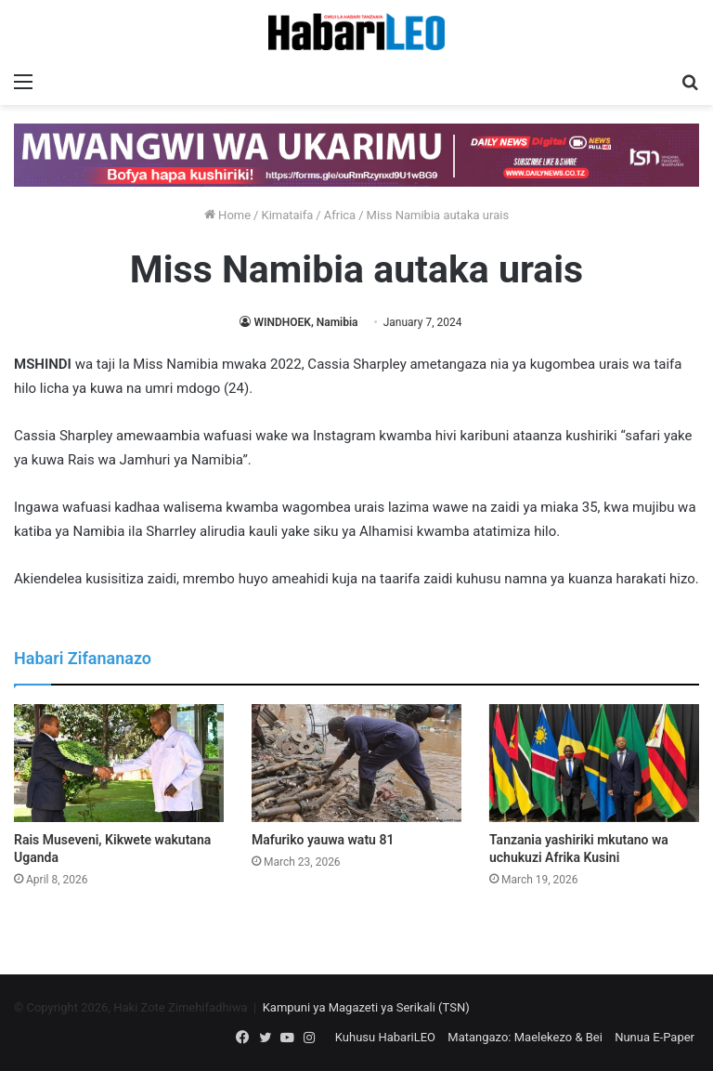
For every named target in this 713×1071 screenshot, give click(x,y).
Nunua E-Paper (654, 1037)
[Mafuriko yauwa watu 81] (356, 763)
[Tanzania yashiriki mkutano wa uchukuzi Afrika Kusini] (594, 763)
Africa (340, 215)
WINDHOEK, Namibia (305, 322)
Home (227, 215)
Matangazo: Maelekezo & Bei (525, 1037)
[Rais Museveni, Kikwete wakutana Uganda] (119, 763)
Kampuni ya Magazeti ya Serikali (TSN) (366, 1007)
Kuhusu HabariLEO (385, 1037)
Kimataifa (287, 215)
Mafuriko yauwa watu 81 (323, 839)
